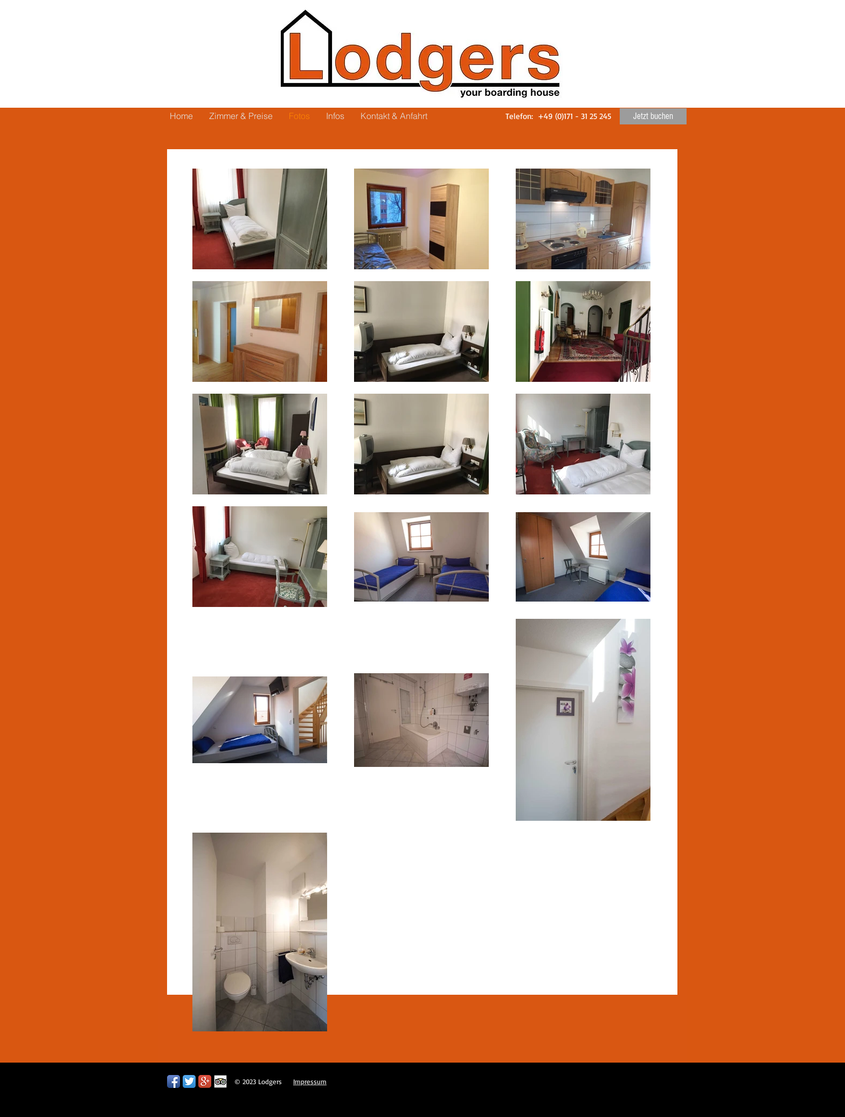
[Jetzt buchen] (653, 116)
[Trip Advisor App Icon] (220, 1081)
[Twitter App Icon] (189, 1081)
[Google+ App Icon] (204, 1081)
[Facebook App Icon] (173, 1081)
